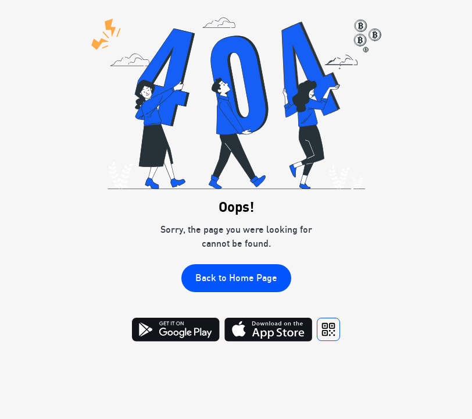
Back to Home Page (236, 277)
